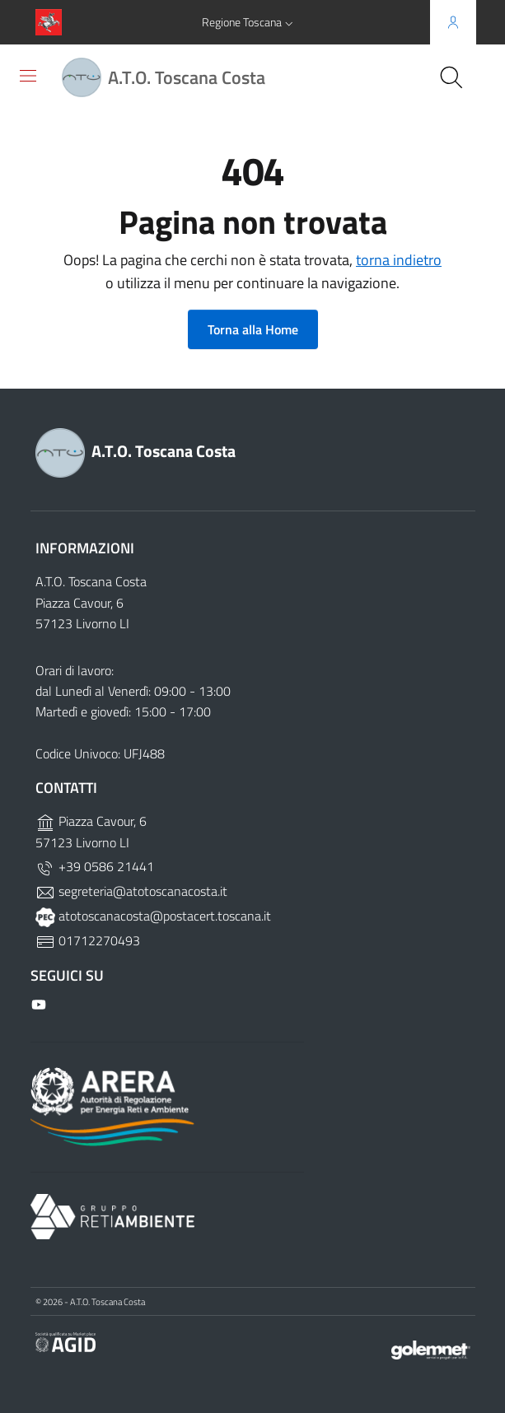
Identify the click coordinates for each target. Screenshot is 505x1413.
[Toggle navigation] (28, 76)
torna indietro (399, 260)
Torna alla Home (253, 329)
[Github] (40, 1003)
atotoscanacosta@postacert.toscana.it (153, 916)
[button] (249, 22)
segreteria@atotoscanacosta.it (131, 891)
